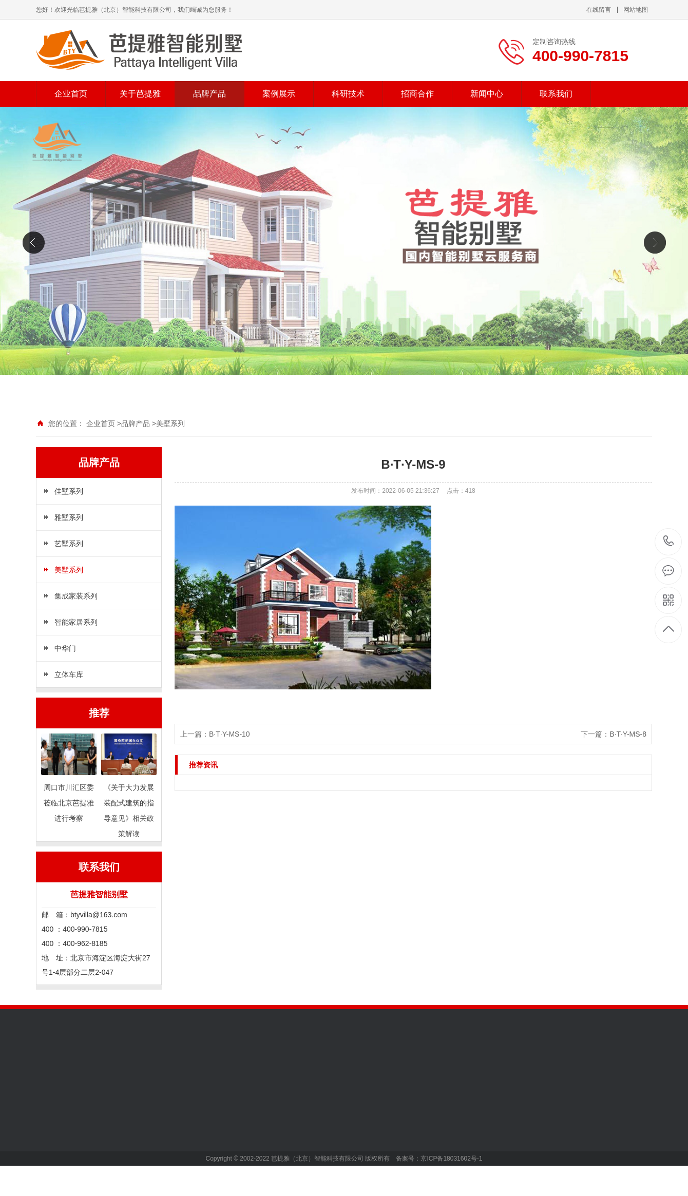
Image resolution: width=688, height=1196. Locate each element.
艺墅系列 (68, 543)
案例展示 (278, 93)
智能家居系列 (76, 622)
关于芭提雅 (140, 93)
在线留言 (598, 9)
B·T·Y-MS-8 (627, 734)
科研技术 (348, 93)
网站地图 (635, 9)
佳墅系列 (68, 491)
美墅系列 (170, 423)
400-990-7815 (668, 541)
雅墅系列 (68, 517)
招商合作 (417, 93)
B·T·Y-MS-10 (229, 734)
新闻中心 (486, 93)
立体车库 (68, 674)
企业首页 (70, 93)
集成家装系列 (76, 596)
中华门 (65, 648)
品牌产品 (209, 93)
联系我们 (556, 93)
